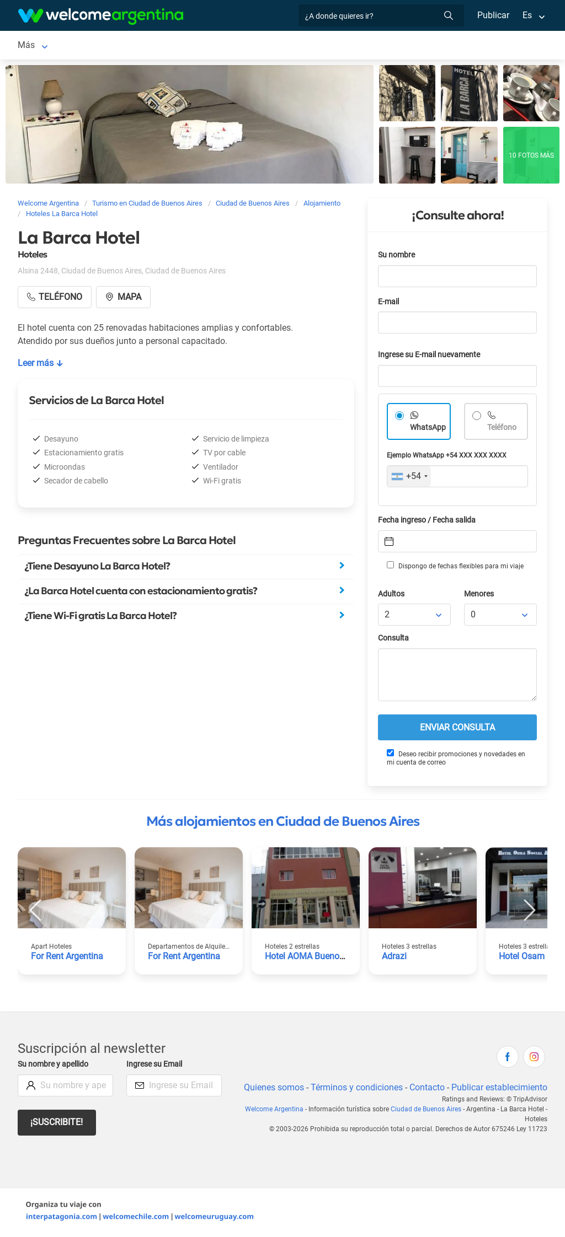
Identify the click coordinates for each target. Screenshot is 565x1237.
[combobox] (409, 478)
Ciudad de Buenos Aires (64, 46)
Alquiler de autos (251, 46)
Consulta (393, 640)
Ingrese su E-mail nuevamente (432, 357)
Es (527, 15)
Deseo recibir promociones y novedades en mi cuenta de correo (456, 759)
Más (422, 46)
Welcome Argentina (277, 1111)
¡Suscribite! (57, 1124)
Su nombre (397, 257)
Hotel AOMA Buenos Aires (317, 958)
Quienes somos (270, 1089)
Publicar (493, 15)
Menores (479, 596)
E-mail (389, 304)
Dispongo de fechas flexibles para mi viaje (454, 567)
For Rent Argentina (68, 958)
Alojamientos (157, 46)
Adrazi (394, 958)
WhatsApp (428, 429)
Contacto (426, 1089)
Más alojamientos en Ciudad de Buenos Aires (282, 823)
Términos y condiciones (354, 1089)
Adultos (392, 596)
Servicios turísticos (340, 46)
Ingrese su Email (155, 1066)
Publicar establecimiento (498, 1089)
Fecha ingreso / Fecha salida (428, 522)
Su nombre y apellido (55, 1066)
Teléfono (503, 429)
